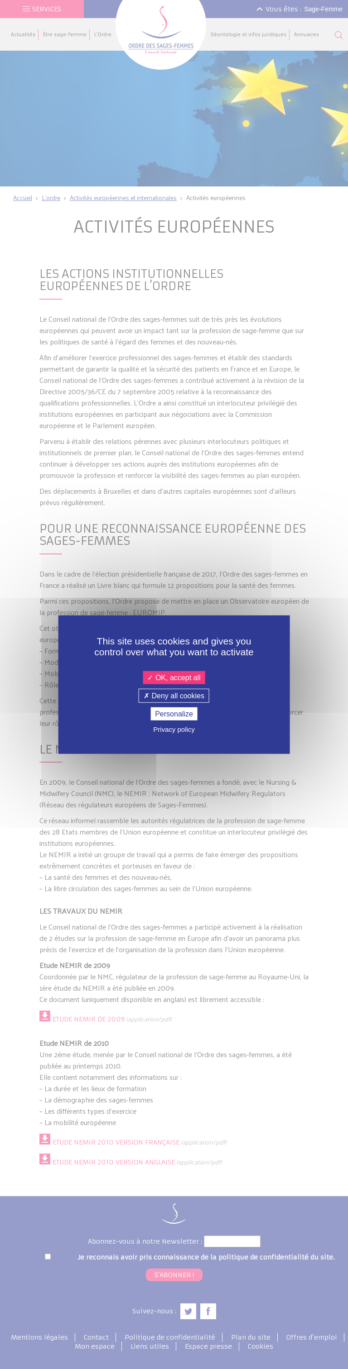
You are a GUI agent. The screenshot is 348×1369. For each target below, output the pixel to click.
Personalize (174, 714)
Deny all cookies (174, 695)
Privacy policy (174, 729)
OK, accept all (173, 677)
